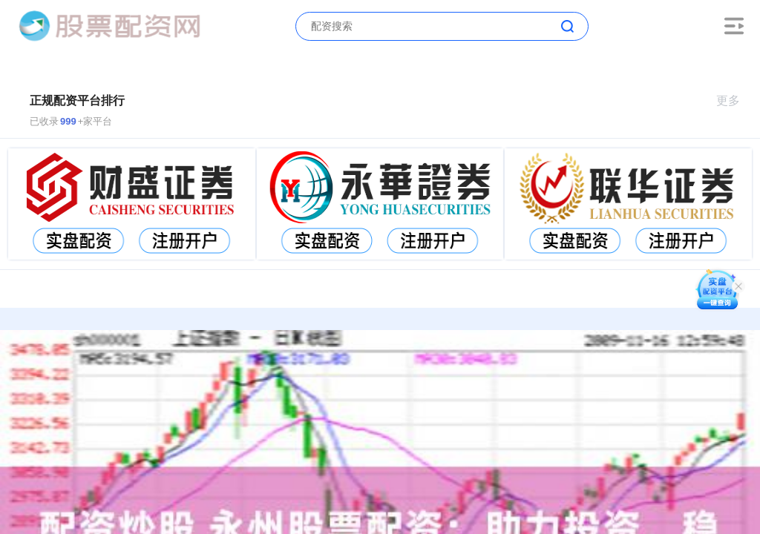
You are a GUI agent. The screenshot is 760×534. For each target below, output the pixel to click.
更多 (734, 100)
